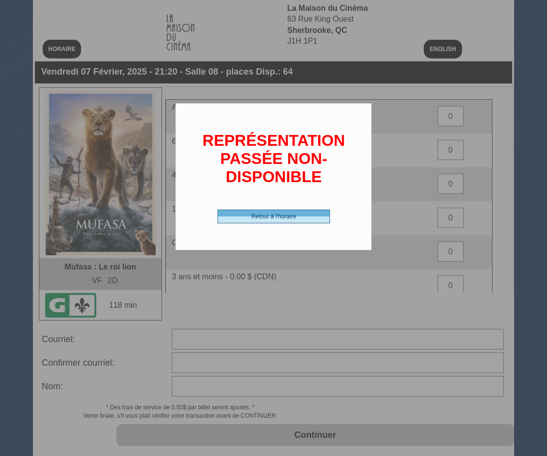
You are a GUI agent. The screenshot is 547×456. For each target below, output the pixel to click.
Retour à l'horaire (274, 216)
